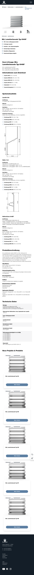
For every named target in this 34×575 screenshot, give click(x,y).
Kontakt (3, 554)
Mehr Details (17, 384)
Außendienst (4, 555)
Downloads (4, 557)
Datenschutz (4, 563)
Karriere (3, 556)
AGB (3, 561)
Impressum (4, 564)
